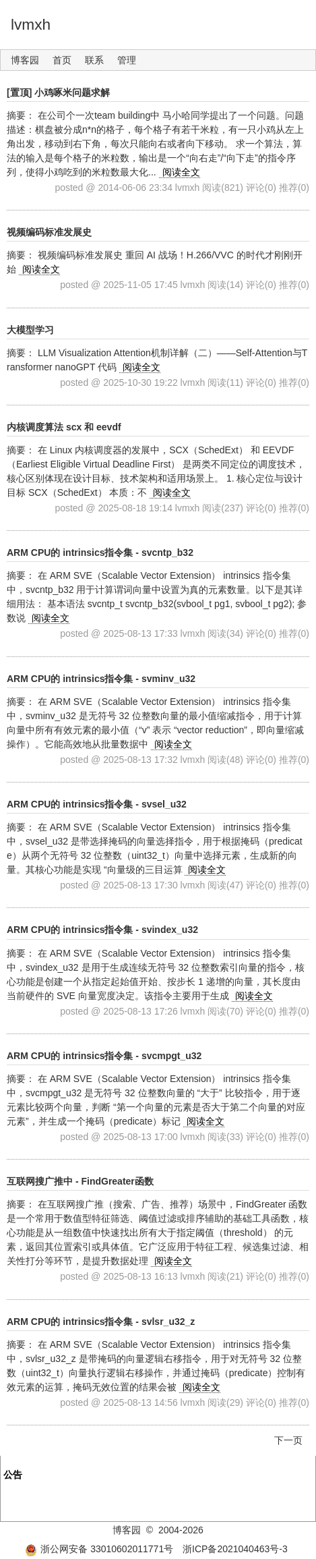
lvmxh (31, 24)
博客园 (25, 60)
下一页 (288, 1440)
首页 (62, 60)
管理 (126, 60)
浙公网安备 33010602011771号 (99, 1548)
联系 (94, 60)
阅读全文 (181, 172)
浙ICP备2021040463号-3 (235, 1548)
